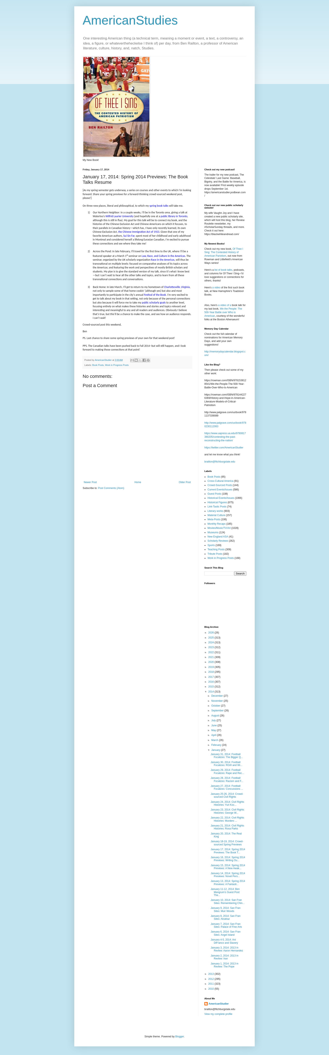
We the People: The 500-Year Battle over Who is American (223, 312)
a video (216, 287)
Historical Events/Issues (221, 498)
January (216, 750)
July (214, 720)
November (217, 700)
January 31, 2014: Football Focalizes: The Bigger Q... (227, 756)
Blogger (179, 1036)
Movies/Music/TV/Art (219, 528)
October (216, 705)
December (217, 695)
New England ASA (218, 536)
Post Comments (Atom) (111, 488)
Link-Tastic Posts (217, 506)
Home (137, 482)
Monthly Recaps (217, 523)
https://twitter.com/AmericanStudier (223, 447)
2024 (211, 642)
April (214, 735)
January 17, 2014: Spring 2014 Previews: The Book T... (228, 851)
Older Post (185, 482)
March (215, 740)
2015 (211, 686)
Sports (211, 545)
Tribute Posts (215, 553)
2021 (211, 657)
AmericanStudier (219, 1003)
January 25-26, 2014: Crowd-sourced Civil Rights (227, 795)
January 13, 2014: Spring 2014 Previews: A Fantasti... (228, 883)
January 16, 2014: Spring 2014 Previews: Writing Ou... (228, 859)
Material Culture (216, 515)
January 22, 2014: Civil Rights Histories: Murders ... (227, 819)
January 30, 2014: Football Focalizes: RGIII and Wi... (226, 764)
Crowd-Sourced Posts (220, 485)
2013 (211, 973)
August (215, 715)
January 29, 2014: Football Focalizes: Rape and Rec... (227, 771)
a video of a (224, 305)
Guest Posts (214, 493)
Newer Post (90, 482)
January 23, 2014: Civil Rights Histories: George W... (227, 811)
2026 (211, 632)
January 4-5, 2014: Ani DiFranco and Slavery (224, 941)
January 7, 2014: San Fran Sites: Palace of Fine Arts (226, 925)
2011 (211, 983)
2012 (211, 978)
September (217, 710)
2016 (211, 681)
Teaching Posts (216, 549)
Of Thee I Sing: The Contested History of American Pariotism (223, 252)
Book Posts (98, 365)
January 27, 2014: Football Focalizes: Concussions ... (227, 787)
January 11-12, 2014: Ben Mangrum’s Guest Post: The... (225, 892)
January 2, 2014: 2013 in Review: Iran (224, 957)
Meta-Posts (214, 519)
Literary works (215, 511)
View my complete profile (218, 1014)
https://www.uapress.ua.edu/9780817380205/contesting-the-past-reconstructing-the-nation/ (225, 437)
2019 (211, 667)
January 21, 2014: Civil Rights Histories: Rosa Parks (227, 827)
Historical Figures (217, 502)
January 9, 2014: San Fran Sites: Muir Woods (225, 909)
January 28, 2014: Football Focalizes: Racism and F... (227, 779)
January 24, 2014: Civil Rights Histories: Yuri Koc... (227, 803)
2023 (211, 647)
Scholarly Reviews (218, 540)
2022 (211, 652)
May (214, 730)
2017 (211, 676)
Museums (213, 532)
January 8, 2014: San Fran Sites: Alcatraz (225, 917)
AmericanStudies (130, 20)
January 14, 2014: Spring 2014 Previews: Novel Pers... (228, 875)
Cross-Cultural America (220, 481)
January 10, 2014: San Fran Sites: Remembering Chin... (228, 901)
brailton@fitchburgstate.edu (219, 461)
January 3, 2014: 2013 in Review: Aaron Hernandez (227, 949)
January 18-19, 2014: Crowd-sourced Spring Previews (227, 843)
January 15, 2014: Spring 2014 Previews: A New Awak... (228, 867)
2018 (211, 671)
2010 (211, 988)
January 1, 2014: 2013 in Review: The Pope (224, 965)
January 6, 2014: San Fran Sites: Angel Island (225, 933)
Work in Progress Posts (117, 365)
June (214, 725)
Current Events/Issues (220, 489)
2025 (211, 637)
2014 (211, 691)
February (216, 745)
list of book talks (223, 269)
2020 (211, 662)
